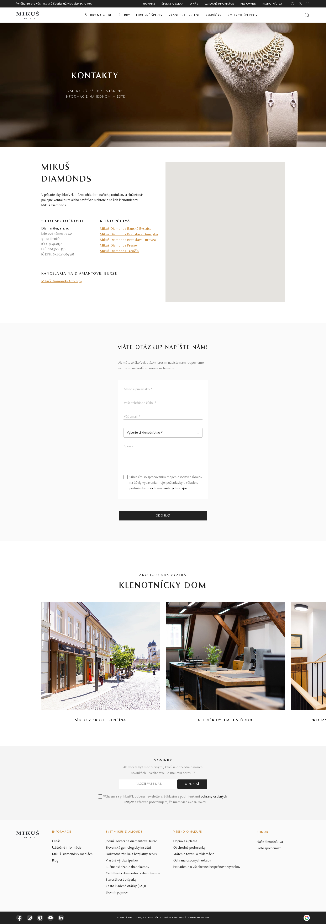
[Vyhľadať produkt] (307, 15)
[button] (225, 228)
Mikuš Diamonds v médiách (72, 854)
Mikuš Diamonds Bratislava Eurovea (128, 240)
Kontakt (263, 832)
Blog (55, 860)
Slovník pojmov (117, 892)
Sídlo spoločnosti (269, 848)
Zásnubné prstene (184, 15)
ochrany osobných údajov (168, 488)
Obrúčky (213, 15)
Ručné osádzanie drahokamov (127, 867)
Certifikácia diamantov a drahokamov (133, 873)
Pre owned (248, 4)
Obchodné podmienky (189, 847)
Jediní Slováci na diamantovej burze (131, 841)
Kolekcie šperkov (243, 15)
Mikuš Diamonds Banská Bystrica (126, 229)
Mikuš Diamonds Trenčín (119, 251)
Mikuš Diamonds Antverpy (61, 281)
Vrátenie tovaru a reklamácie (193, 854)
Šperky (124, 15)
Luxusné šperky (149, 15)
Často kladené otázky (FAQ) (126, 886)
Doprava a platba (185, 841)
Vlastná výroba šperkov (122, 860)
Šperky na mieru (99, 15)
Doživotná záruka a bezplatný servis (131, 854)
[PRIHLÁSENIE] (300, 3)
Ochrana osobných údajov (192, 860)
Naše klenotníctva (270, 842)
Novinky (149, 4)
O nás (194, 4)
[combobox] (163, 433)
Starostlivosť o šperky (121, 879)
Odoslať (163, 515)
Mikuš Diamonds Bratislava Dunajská (129, 234)
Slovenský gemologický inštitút (128, 847)
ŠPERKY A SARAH (173, 4)
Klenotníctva (272, 4)
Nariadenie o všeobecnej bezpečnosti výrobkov (207, 867)
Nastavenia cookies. (199, 918)
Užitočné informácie (219, 4)
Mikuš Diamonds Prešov (119, 245)
